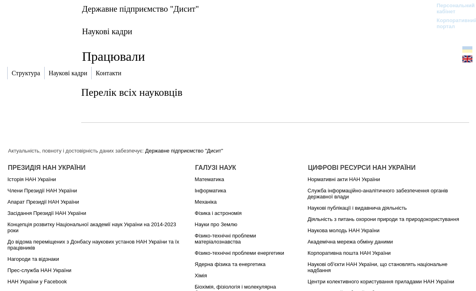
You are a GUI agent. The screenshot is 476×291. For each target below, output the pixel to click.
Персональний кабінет (452, 8)
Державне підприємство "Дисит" (140, 8)
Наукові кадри (107, 31)
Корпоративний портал (452, 23)
